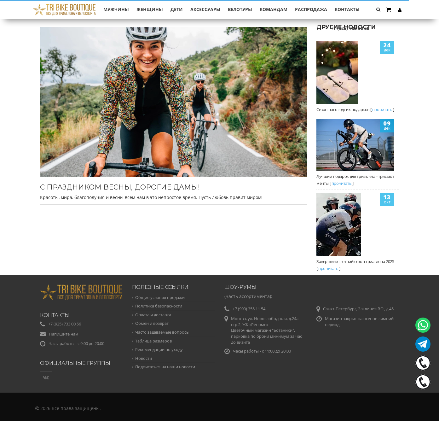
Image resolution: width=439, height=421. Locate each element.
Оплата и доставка (153, 315)
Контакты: (55, 315)
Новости (143, 358)
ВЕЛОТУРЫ (240, 9)
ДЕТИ (176, 9)
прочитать (382, 109)
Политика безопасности (158, 306)
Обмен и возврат (152, 323)
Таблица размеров (153, 341)
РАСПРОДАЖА (311, 9)
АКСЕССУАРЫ (205, 9)
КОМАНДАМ (273, 9)
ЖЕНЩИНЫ (149, 9)
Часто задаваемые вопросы (162, 332)
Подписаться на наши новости (165, 367)
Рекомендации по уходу (159, 349)
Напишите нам (63, 334)
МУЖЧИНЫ (116, 9)
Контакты (347, 9)
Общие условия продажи (160, 297)
